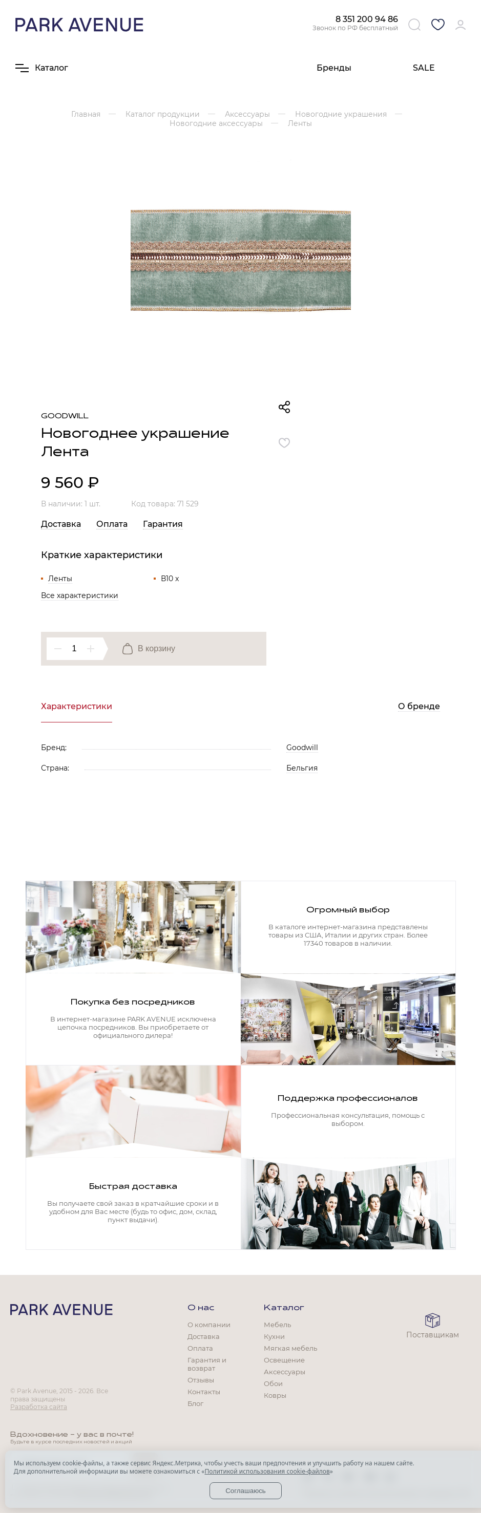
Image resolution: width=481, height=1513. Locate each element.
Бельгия (302, 768)
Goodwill (65, 416)
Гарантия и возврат (206, 1364)
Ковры (275, 1395)
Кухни (274, 1336)
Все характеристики (79, 595)
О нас (200, 1308)
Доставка (61, 524)
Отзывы (200, 1380)
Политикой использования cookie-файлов (266, 1471)
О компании (209, 1324)
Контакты (203, 1392)
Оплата (112, 524)
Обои (273, 1383)
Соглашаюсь (245, 1491)
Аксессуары (284, 1372)
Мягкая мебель (290, 1348)
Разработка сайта (38, 1407)
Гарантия (163, 524)
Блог (195, 1403)
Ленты (60, 578)
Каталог (284, 1308)
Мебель (277, 1324)
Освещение (284, 1360)
